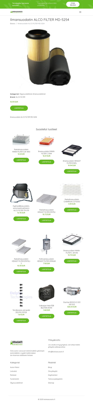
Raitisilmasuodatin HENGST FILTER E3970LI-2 (21, 261)
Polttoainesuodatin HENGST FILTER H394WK (46, 260)
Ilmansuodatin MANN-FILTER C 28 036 (71, 252)
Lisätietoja (19, 108)
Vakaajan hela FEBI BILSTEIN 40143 (46, 307)
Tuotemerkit (14, 379)
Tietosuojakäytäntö (55, 379)
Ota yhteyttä (52, 371)
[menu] (80, 12)
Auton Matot (14, 367)
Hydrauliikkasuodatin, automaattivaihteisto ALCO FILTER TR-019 (21, 208)
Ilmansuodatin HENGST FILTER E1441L (72, 162)
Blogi (50, 367)
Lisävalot (13, 371)
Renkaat (13, 375)
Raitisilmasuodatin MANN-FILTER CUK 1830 (21, 150)
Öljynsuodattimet (26, 94)
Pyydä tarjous (73, 4)
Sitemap (51, 383)
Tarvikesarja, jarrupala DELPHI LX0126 (21, 311)
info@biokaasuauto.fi (56, 352)
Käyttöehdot (52, 375)
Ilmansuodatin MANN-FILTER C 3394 (46, 152)
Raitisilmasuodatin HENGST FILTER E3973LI (46, 211)
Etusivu (12, 24)
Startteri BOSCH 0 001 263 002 (71, 303)
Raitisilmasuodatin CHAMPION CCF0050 (72, 200)
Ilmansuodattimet (39, 94)
